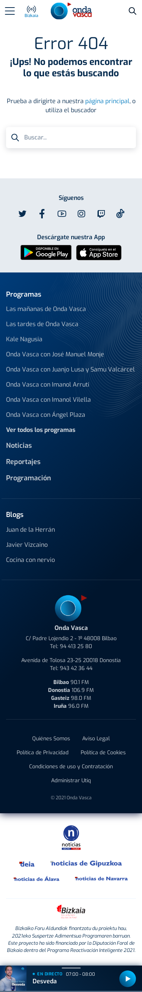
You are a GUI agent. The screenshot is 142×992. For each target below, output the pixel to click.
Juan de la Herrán (30, 530)
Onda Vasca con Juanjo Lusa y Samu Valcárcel (70, 369)
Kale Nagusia (24, 339)
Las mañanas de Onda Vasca (46, 309)
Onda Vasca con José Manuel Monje (55, 354)
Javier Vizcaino (27, 545)
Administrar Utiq (71, 780)
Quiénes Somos (51, 738)
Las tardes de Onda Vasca (42, 324)
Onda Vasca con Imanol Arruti (47, 384)
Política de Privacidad (43, 752)
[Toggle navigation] (10, 11)
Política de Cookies (103, 752)
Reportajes (23, 461)
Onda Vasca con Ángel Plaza (45, 415)
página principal (107, 101)
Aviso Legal (96, 738)
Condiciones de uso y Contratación (71, 766)
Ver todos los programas (40, 430)
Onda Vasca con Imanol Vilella (48, 400)
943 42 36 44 (76, 668)
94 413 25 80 (76, 646)
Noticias (19, 445)
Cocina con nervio (30, 560)
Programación (28, 478)
